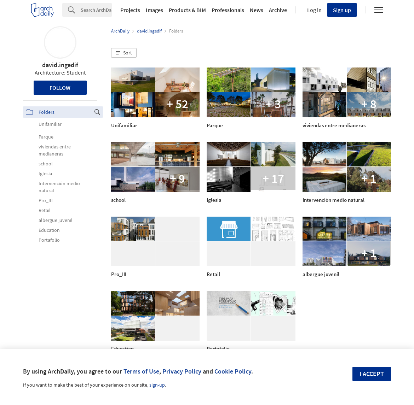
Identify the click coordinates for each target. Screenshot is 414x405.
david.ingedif (60, 65)
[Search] (96, 10)
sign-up (157, 385)
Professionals (228, 10)
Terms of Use (141, 371)
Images (154, 10)
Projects (130, 10)
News (256, 10)
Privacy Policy (181, 371)
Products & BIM (187, 10)
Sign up (342, 9)
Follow (60, 87)
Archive (278, 10)
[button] (124, 53)
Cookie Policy (232, 371)
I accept (372, 374)
